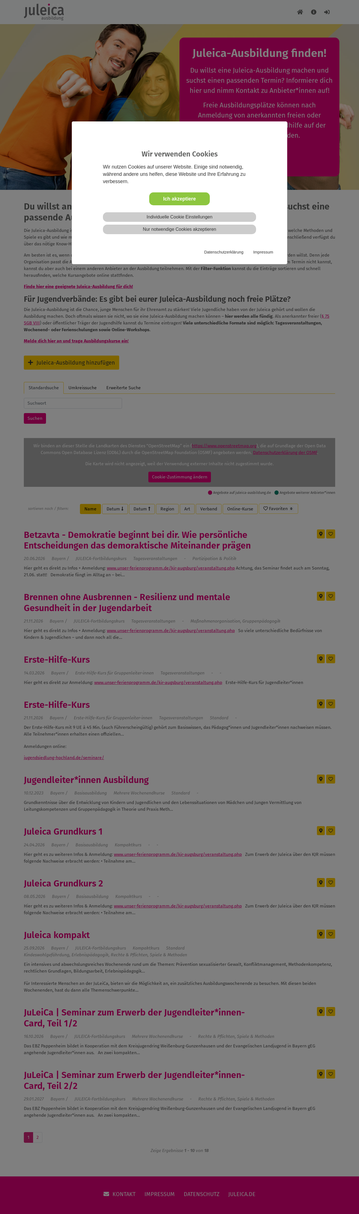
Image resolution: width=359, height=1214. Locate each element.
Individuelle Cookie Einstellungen (180, 217)
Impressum (263, 252)
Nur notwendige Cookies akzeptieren (179, 229)
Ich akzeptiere (179, 199)
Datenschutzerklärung (223, 252)
